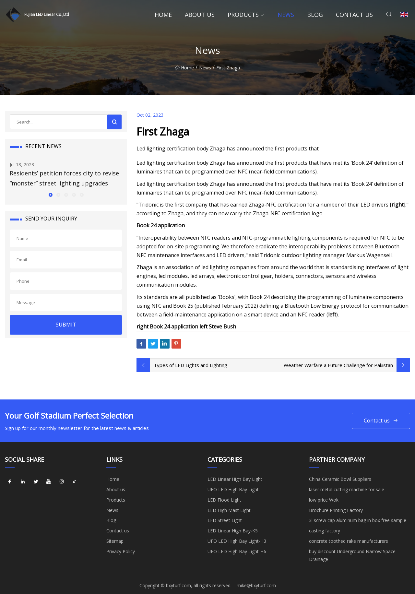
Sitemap (115, 541)
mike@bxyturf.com (256, 585)
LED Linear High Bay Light (235, 479)
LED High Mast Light (229, 510)
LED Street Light (225, 520)
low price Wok (323, 500)
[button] (50, 194)
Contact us (354, 14)
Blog (315, 14)
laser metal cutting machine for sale (346, 489)
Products (243, 14)
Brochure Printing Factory (336, 510)
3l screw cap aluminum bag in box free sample (357, 520)
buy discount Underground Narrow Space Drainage (352, 555)
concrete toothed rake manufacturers (348, 541)
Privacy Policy (120, 551)
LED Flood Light (224, 500)
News (286, 14)
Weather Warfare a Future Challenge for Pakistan (338, 365)
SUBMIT (66, 324)
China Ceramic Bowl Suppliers (340, 479)
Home (163, 14)
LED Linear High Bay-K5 (233, 531)
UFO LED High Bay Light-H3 (237, 541)
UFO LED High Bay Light (233, 489)
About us (200, 14)
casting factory (324, 531)
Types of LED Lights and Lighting (190, 365)
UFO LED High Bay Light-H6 (237, 551)
